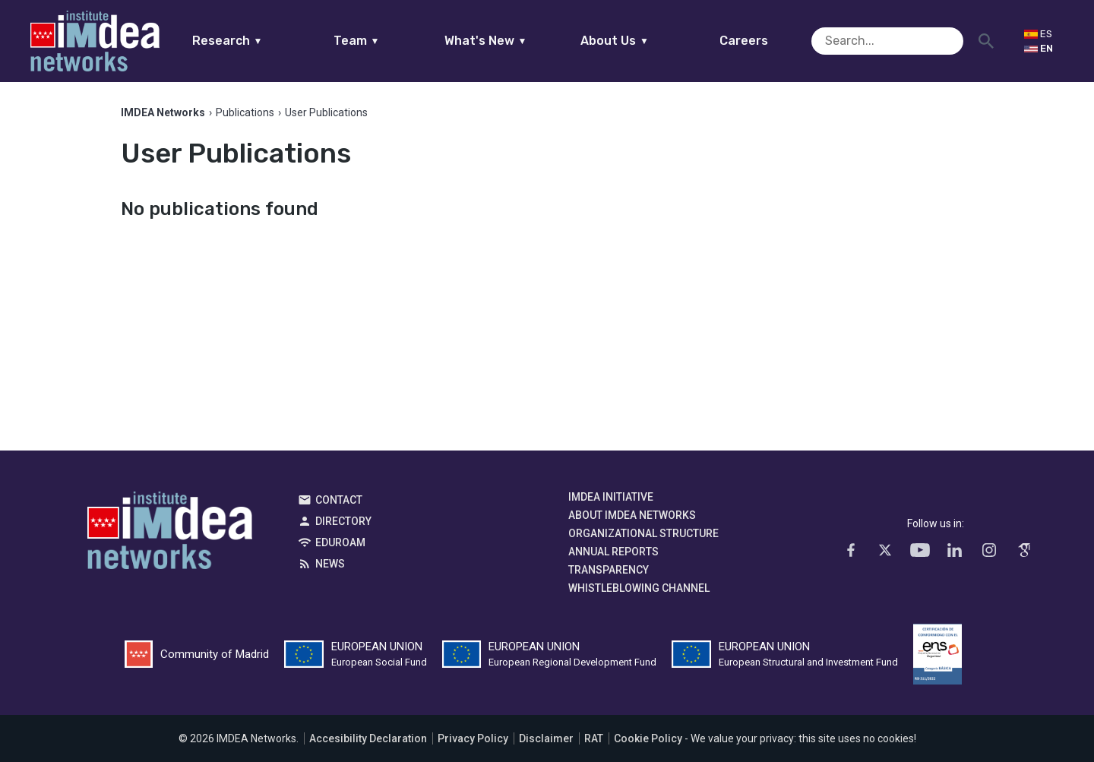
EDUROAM (340, 542)
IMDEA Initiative (610, 497)
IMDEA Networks (169, 534)
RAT (593, 738)
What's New (514, 40)
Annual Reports (613, 551)
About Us (644, 40)
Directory (343, 521)
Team (385, 40)
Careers (773, 40)
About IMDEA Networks (632, 515)
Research (256, 40)
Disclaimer (546, 738)
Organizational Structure (643, 533)
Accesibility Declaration (368, 738)
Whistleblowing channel (639, 588)
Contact (338, 500)
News (330, 564)
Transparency (608, 570)
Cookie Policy (648, 738)
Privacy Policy (473, 738)
